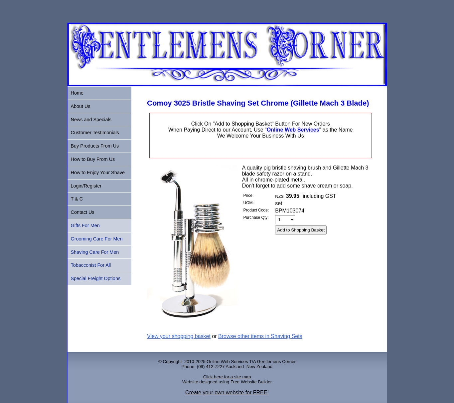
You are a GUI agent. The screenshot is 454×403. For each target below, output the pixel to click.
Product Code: (256, 210)
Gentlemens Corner (276, 361)
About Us (80, 106)
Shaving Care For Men (95, 252)
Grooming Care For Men (97, 238)
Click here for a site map (227, 376)
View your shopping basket (179, 336)
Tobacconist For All (91, 265)
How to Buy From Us (93, 159)
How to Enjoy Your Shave (98, 172)
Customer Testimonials (95, 132)
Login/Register (86, 186)
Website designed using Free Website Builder (227, 381)
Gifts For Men (85, 225)
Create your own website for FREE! (227, 392)
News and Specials (91, 119)
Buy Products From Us (95, 146)
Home (77, 93)
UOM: (248, 203)
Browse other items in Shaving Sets (260, 336)
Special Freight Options (96, 278)
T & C (77, 199)
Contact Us (82, 212)
